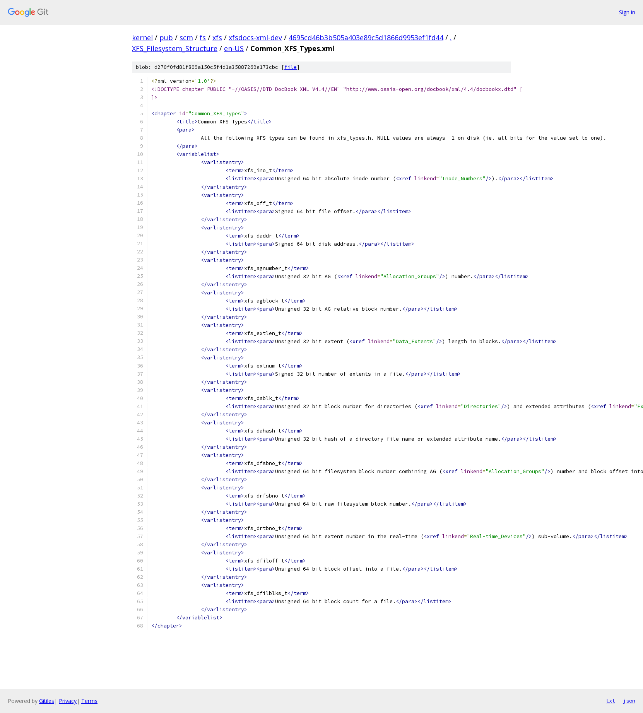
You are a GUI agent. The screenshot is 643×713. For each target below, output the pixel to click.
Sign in (627, 12)
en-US (234, 48)
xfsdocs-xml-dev (255, 37)
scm (186, 37)
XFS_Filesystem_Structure (174, 48)
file (290, 67)
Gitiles (46, 700)
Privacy (68, 700)
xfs (217, 37)
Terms (89, 700)
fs (203, 37)
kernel (142, 37)
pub (166, 37)
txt (610, 700)
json (629, 700)
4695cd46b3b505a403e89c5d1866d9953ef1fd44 (366, 37)
